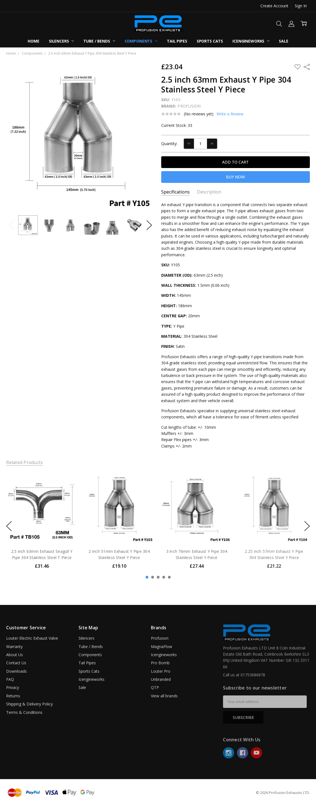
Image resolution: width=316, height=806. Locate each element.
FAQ (10, 679)
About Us (14, 654)
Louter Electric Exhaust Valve (32, 638)
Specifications (175, 192)
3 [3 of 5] (158, 577)
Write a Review (230, 114)
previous (9, 526)
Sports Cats (210, 41)
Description (209, 192)
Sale (283, 41)
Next (149, 225)
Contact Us (16, 662)
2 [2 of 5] (152, 577)
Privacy (12, 687)
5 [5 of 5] (169, 577)
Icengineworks (250, 41)
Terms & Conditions (24, 712)
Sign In (301, 5)
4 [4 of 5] (164, 577)
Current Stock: (176, 125)
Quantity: (169, 143)
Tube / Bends (99, 41)
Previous (11, 225)
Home (33, 41)
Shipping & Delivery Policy (29, 704)
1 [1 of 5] (147, 577)
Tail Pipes (177, 41)
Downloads (16, 671)
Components (141, 41)
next (307, 526)
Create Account (274, 5)
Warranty (14, 646)
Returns (13, 695)
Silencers (61, 41)
